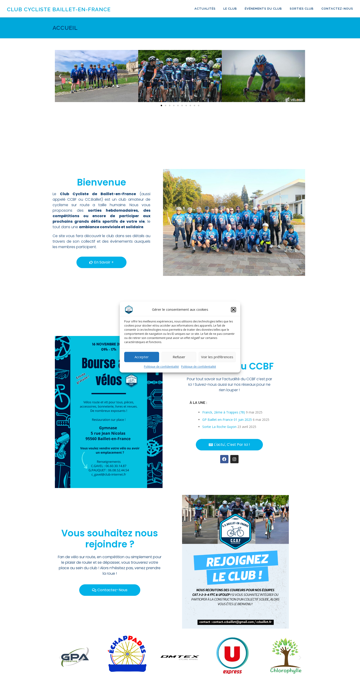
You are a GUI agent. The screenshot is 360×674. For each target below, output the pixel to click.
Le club (230, 8)
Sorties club (302, 8)
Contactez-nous (337, 8)
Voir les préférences (217, 360)
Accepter (142, 360)
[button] (233, 312)
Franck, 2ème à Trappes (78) (223, 412)
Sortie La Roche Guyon (219, 426)
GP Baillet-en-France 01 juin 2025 (227, 419)
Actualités (205, 8)
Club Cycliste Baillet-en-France (59, 9)
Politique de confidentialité (161, 370)
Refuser (179, 360)
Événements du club (263, 8)
